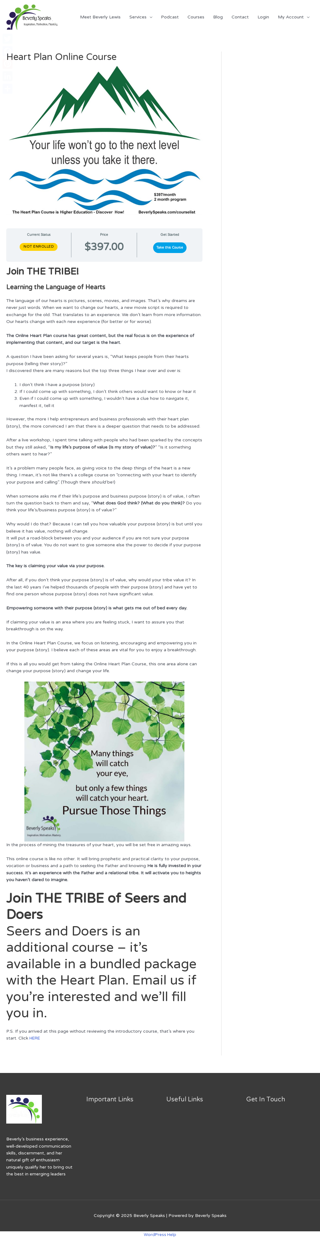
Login (263, 17)
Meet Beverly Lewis (100, 17)
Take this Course (169, 248)
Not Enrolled (38, 247)
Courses (196, 17)
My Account (291, 17)
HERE (35, 1038)
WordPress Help (160, 1234)
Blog (218, 17)
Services (138, 17)
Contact (240, 17)
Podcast (170, 17)
